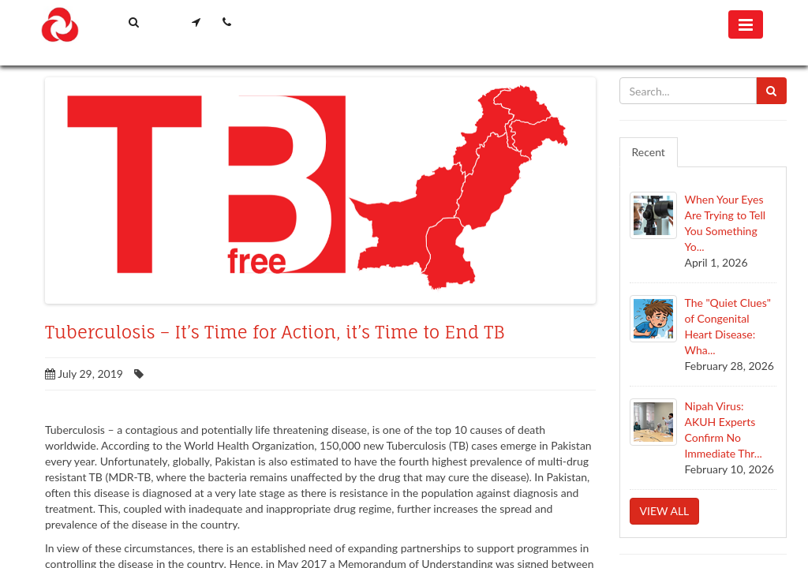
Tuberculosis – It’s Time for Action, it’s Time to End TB (274, 332)
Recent (648, 152)
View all (665, 511)
